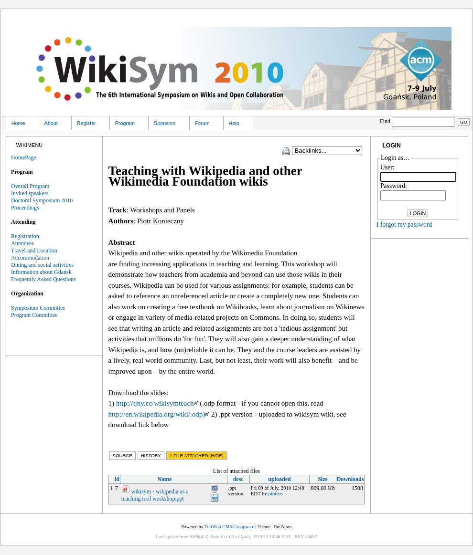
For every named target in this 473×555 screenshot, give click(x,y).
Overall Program (30, 186)
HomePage (23, 157)
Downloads (350, 479)
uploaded (279, 479)
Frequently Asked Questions (43, 279)
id (117, 479)
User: (387, 167)
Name (164, 479)
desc (238, 479)
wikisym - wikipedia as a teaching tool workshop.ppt (155, 495)
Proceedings (25, 207)
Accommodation (30, 257)
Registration (25, 236)
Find (418, 121)
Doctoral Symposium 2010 (42, 200)
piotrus (276, 493)
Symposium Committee (38, 307)
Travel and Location (34, 250)
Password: (393, 185)
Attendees (22, 243)
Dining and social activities (42, 265)
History (151, 455)
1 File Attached (197, 455)
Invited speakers (29, 193)
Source (122, 455)
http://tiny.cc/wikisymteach (157, 403)
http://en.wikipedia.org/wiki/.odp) (158, 414)
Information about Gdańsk (41, 272)
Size (323, 479)
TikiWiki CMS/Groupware (229, 526)
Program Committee (34, 315)
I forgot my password (404, 224)
